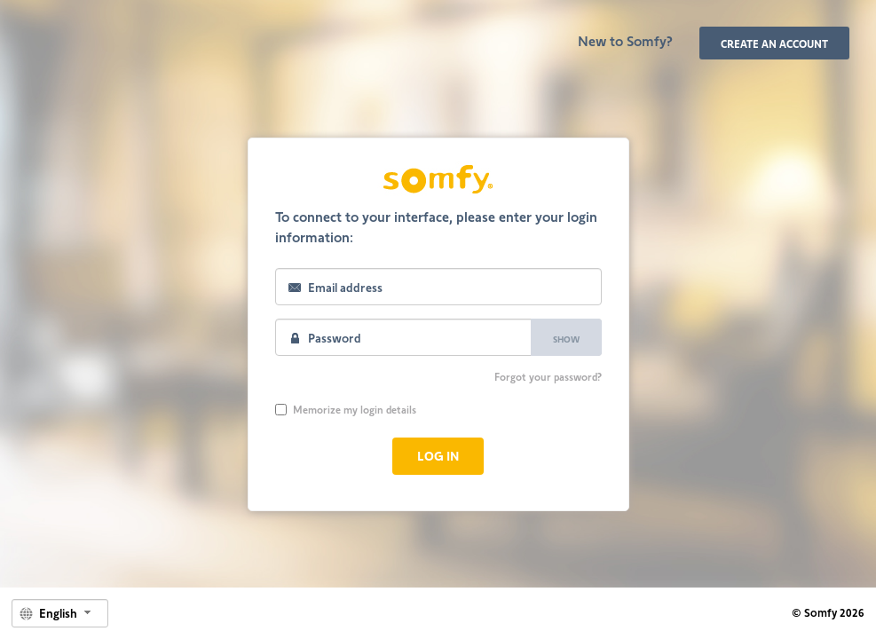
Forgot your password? (548, 376)
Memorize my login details (345, 409)
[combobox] (60, 613)
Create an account (774, 43)
